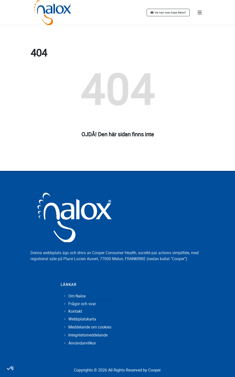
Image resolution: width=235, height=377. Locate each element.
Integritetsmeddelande (88, 335)
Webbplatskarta (82, 319)
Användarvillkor (82, 343)
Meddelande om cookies (89, 327)
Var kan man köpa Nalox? (168, 12)
